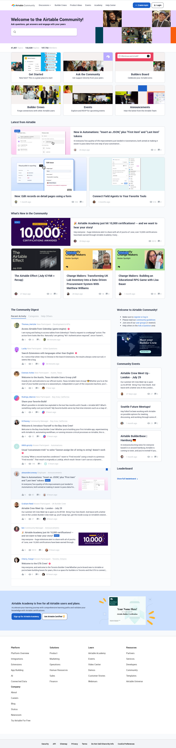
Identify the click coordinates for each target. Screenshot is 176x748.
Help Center (111, 5)
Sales (52, 675)
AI (12, 675)
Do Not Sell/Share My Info (102, 744)
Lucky (24, 348)
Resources (131, 647)
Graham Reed (27, 503)
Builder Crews (61, 5)
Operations (55, 664)
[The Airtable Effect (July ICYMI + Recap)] (36, 273)
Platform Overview (20, 653)
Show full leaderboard (128, 478)
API (54, 744)
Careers (14, 697)
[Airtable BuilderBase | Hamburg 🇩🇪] (139, 446)
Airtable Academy (97, 653)
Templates (131, 675)
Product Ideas (76, 5)
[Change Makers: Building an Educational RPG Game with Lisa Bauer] (140, 273)
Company (15, 686)
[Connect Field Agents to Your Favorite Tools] (127, 182)
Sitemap (63, 744)
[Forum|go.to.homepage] (23, 5)
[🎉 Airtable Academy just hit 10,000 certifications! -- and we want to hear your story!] (88, 232)
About (14, 692)
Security (45, 744)
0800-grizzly (27, 445)
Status (14, 709)
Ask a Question (144, 325)
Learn (91, 647)
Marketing (55, 658)
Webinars (92, 681)
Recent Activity (18, 316)
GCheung (26, 421)
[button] (141, 5)
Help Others (46, 316)
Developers (131, 664)
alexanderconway (29, 472)
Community (132, 670)
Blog (13, 703)
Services (130, 658)
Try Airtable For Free (20, 720)
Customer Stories (96, 675)
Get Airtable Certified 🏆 (54, 616)
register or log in (141, 317)
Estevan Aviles (28, 372)
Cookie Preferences (126, 744)
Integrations (17, 658)
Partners (130, 653)
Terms (84, 744)
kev (23, 528)
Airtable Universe (134, 681)
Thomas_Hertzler (29, 324)
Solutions (54, 647)
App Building (17, 670)
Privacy (74, 744)
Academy (98, 5)
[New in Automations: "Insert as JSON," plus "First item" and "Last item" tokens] (88, 140)
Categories (33, 316)
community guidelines (145, 319)
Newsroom (16, 714)
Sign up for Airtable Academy (26, 616)
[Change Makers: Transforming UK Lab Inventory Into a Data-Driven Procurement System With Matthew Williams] (88, 273)
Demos (91, 670)
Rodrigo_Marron (29, 397)
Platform (15, 647)
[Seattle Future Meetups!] (139, 414)
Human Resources (59, 670)
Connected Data (19, 681)
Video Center (94, 664)
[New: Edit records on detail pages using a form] (49, 182)
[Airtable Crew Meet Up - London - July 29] (139, 383)
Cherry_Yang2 (28, 559)
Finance (53, 681)
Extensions (16, 664)
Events (88, 5)
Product (53, 653)
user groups (141, 322)
